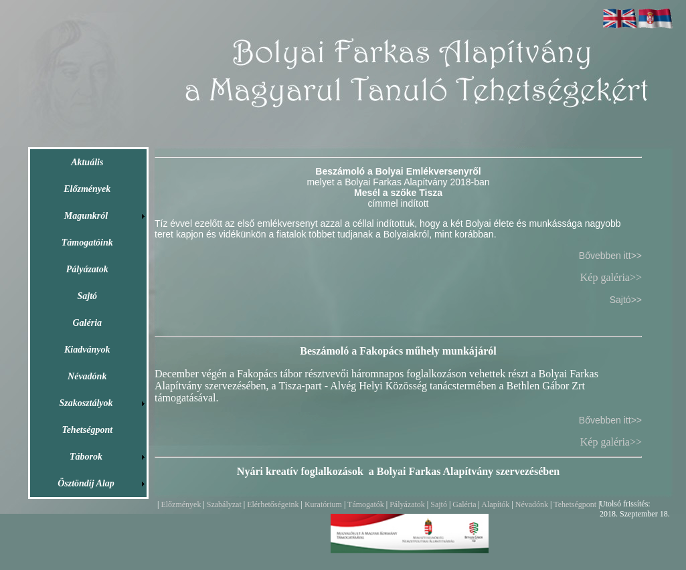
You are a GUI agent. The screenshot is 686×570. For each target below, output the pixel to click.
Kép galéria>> (611, 277)
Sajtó (438, 504)
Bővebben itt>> (610, 255)
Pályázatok (407, 504)
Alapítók (495, 504)
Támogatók (365, 504)
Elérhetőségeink (272, 504)
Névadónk (531, 504)
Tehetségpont (574, 504)
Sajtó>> (626, 299)
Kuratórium (323, 504)
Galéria (463, 504)
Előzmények (181, 504)
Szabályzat (224, 504)
